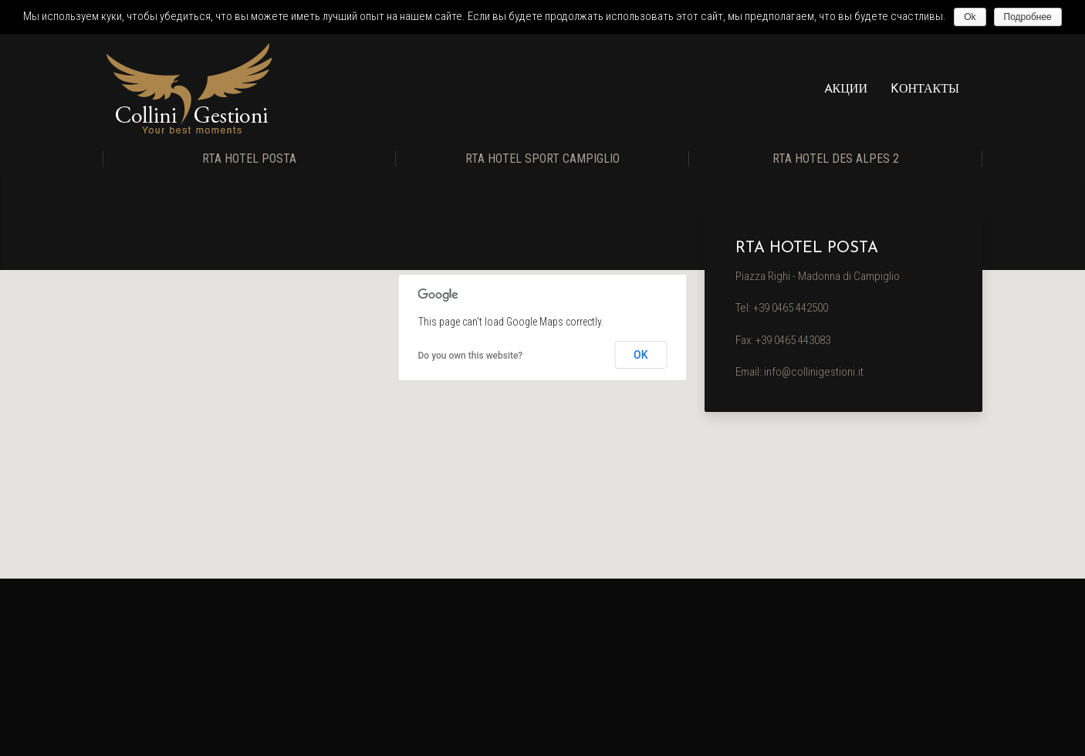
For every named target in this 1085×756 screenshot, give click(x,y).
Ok (969, 17)
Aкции (845, 89)
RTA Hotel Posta (249, 158)
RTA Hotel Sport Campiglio (542, 158)
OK (641, 355)
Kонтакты (925, 89)
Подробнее (1028, 17)
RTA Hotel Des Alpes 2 (835, 158)
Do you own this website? (470, 355)
